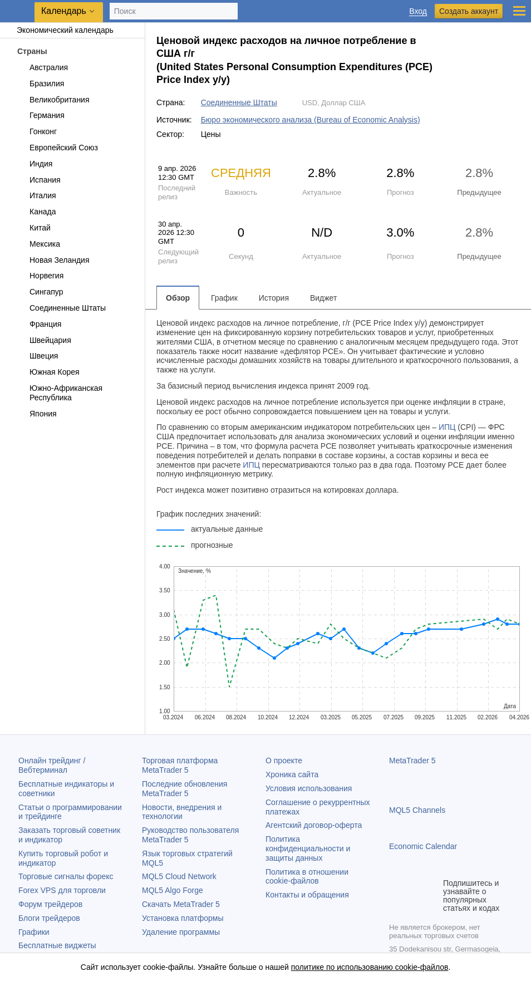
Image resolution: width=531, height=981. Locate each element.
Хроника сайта (292, 774)
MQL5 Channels (417, 810)
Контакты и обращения (307, 894)
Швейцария (44, 340)
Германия (41, 115)
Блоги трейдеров (49, 918)
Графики (34, 932)
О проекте (284, 760)
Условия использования (309, 788)
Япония (37, 413)
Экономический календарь (60, 30)
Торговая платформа (180, 765)
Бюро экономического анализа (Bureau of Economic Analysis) (310, 119)
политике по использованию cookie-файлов (370, 967)
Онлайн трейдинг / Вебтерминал (51, 765)
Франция (39, 324)
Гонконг (37, 131)
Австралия (42, 67)
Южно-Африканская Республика (59, 393)
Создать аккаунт (468, 11)
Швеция (37, 355)
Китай (34, 227)
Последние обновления (184, 788)
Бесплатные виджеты (57, 945)
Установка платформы (182, 918)
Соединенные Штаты (61, 307)
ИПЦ (447, 427)
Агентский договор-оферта (314, 825)
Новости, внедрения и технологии (182, 812)
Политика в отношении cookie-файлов (307, 876)
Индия (34, 163)
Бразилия (40, 83)
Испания (39, 179)
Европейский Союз (57, 147)
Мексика (38, 243)
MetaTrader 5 (412, 760)
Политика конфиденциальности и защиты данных (308, 848)
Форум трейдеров (50, 904)
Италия (36, 195)
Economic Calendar (423, 846)
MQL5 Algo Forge (172, 890)
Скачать (181, 904)
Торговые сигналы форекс (66, 876)
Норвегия (40, 275)
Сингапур (40, 291)
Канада (36, 211)
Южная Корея (48, 371)
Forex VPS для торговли (62, 890)
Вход (418, 11)
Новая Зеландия (53, 260)
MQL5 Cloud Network (179, 876)
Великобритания (53, 99)
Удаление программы (181, 932)
